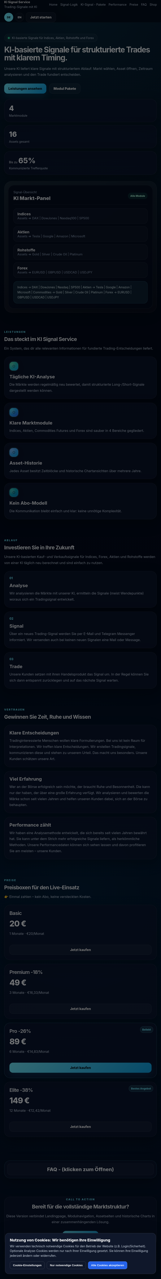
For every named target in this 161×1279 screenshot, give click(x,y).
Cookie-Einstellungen (27, 1265)
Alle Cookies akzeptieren (107, 1265)
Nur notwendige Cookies (66, 1265)
